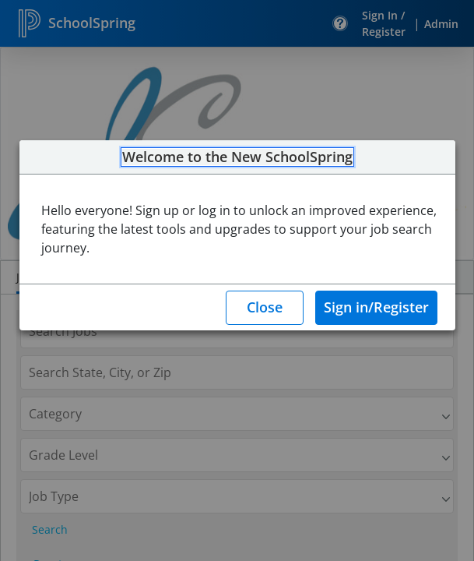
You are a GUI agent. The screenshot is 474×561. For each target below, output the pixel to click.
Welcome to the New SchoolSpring (237, 157)
